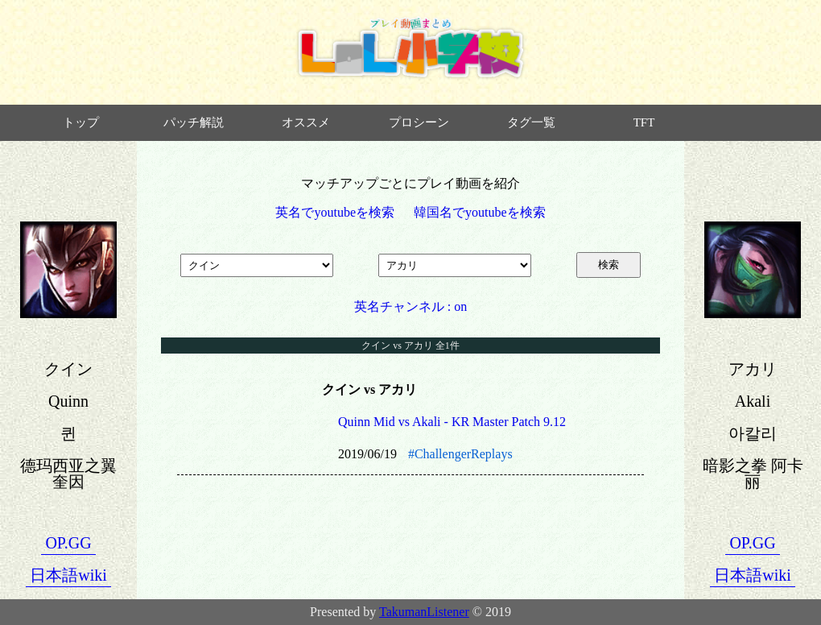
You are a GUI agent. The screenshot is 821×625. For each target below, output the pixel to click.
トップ (81, 122)
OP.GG (68, 543)
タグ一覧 (531, 122)
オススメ (306, 122)
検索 (608, 265)
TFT (644, 122)
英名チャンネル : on (410, 306)
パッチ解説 (193, 122)
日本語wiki (68, 575)
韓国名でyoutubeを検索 (480, 212)
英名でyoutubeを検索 (334, 212)
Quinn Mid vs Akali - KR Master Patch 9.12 (452, 421)
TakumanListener (424, 612)
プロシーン (419, 122)
